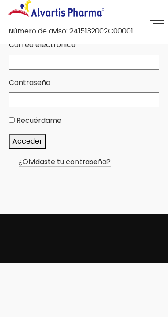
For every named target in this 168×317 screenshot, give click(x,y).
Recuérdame (38, 120)
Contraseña (29, 82)
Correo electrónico (42, 45)
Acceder (27, 141)
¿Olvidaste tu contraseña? (65, 162)
